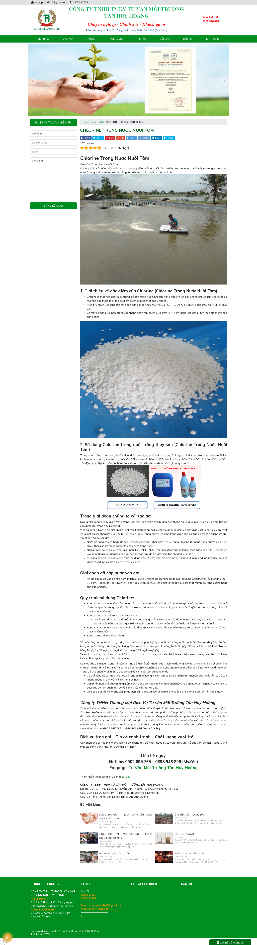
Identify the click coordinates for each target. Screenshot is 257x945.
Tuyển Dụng (116, 38)
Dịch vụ (68, 38)
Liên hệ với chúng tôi (230, 942)
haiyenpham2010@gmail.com (49, 2)
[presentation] (32, 81)
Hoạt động (212, 38)
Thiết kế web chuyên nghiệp (67, 934)
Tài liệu (90, 38)
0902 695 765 (79, 2)
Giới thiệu (43, 38)
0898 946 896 (88, 894)
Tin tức (141, 38)
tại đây (126, 776)
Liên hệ (187, 38)
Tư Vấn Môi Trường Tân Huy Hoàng (163, 767)
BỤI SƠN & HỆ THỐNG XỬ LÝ (115, 853)
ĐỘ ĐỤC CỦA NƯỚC (186, 834)
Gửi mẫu (165, 38)
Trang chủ (88, 122)
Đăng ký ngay (53, 205)
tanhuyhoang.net (98, 908)
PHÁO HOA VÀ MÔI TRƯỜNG (190, 853)
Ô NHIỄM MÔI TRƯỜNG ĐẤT (190, 814)
